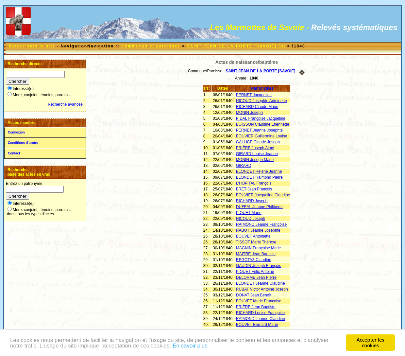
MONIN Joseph (249, 112)
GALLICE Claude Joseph (258, 142)
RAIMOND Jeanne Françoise (261, 224)
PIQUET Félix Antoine (255, 271)
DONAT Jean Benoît (253, 295)
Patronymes (262, 88)
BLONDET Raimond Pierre (259, 177)
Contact (14, 153)
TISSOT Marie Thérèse (256, 242)
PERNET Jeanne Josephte (259, 130)
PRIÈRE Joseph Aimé (255, 148)
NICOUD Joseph (250, 218)
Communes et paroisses (150, 46)
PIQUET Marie (249, 212)
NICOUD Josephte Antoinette (261, 100)
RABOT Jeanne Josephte (258, 230)
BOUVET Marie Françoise (258, 301)
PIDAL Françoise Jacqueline (260, 118)
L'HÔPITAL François (253, 183)
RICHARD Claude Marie (257, 106)
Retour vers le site (32, 46)
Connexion (16, 132)
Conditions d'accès (23, 143)
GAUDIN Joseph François (258, 265)
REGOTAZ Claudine (253, 260)
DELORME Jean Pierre (256, 277)
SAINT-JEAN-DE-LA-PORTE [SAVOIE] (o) (236, 46)
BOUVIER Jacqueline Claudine (263, 195)
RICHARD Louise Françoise (260, 313)
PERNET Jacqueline (254, 95)
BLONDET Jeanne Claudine (260, 283)
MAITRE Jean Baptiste (256, 254)
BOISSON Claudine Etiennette (262, 124)
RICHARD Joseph (252, 201)
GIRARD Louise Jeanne (257, 153)
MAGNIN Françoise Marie (258, 248)
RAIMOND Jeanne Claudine (260, 318)
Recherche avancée (65, 104)
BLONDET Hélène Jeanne (259, 171)
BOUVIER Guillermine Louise (261, 136)
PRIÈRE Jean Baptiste (256, 307)
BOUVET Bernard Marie (257, 324)
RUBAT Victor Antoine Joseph (262, 289)
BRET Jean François (254, 189)
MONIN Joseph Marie (255, 159)
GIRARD (243, 165)
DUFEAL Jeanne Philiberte (259, 207)
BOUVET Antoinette (253, 236)
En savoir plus (190, 346)
